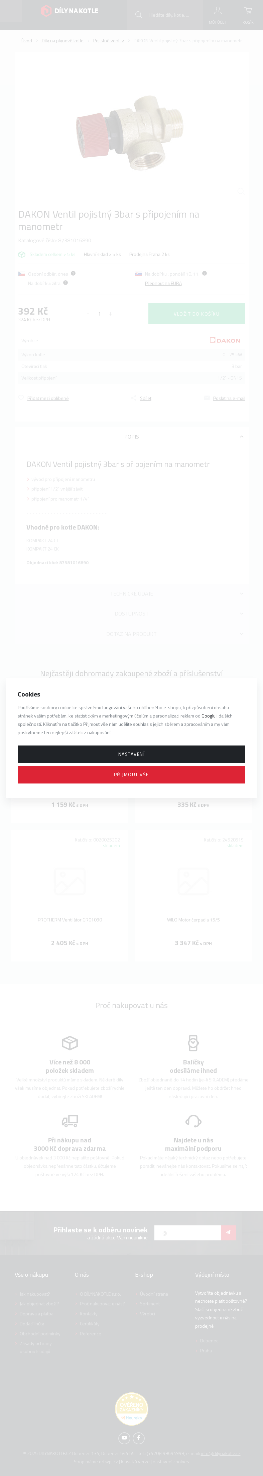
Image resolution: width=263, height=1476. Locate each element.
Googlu (209, 715)
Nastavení (131, 753)
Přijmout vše (131, 774)
